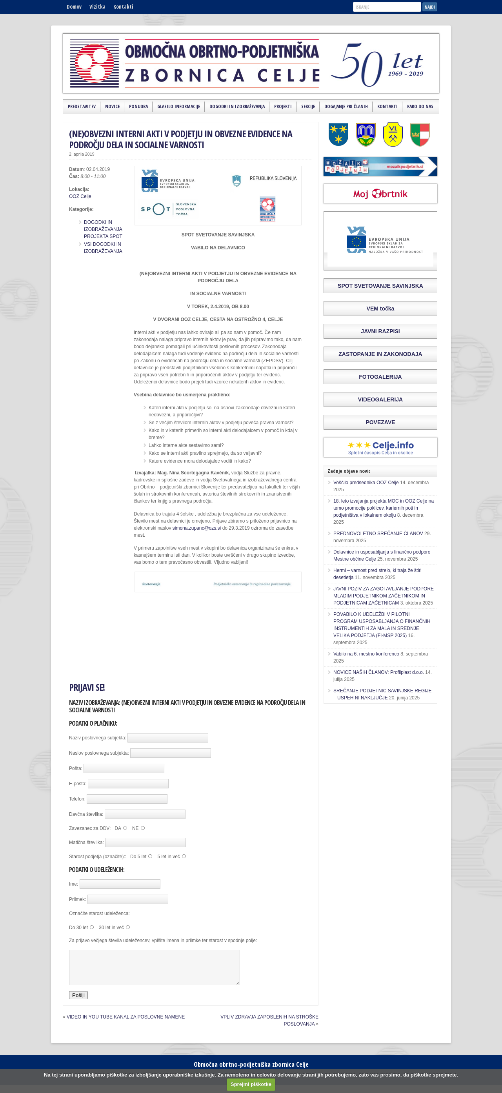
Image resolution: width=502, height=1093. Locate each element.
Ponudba (138, 106)
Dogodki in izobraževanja (237, 106)
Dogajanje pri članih (346, 106)
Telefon (76, 799)
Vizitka (97, 6)
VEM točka (381, 308)
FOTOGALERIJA (380, 377)
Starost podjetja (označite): (97, 856)
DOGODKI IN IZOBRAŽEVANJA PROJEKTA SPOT (103, 229)
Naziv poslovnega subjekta (97, 738)
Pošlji (78, 1002)
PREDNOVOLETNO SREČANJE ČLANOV (378, 533)
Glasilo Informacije (178, 106)
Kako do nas (420, 106)
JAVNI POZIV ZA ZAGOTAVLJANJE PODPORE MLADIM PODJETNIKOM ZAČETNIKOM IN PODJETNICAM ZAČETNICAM (383, 596)
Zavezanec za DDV (89, 828)
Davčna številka (85, 814)
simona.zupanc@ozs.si (197, 528)
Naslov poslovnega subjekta (98, 753)
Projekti (283, 106)
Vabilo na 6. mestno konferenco (366, 654)
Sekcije (308, 106)
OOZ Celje (80, 196)
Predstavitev (82, 106)
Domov (74, 6)
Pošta (75, 768)
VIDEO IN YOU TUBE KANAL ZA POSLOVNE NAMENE (126, 1024)
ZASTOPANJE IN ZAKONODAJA (380, 354)
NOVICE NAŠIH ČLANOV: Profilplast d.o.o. (378, 672)
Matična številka (85, 842)
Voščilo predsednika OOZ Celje (366, 482)
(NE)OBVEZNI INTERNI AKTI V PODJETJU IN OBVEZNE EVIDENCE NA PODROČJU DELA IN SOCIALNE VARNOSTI (180, 139)
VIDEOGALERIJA (380, 399)
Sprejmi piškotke (251, 1084)
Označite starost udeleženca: (99, 913)
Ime (73, 884)
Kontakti (123, 6)
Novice (112, 106)
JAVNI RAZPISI (380, 331)
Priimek (77, 899)
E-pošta (77, 783)
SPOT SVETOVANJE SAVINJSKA (380, 286)
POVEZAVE (380, 422)
